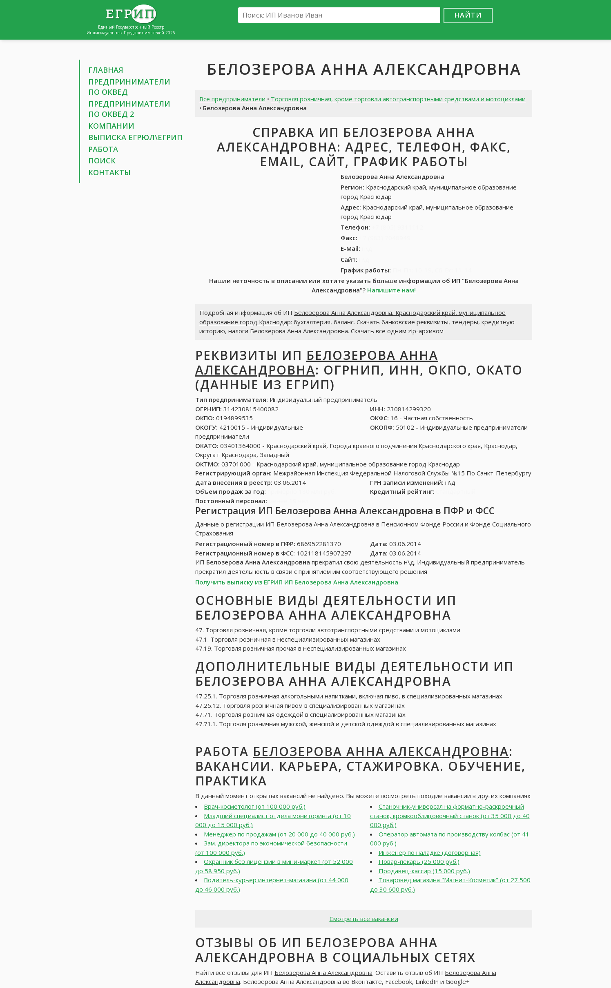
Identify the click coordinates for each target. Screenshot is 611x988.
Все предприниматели (232, 99)
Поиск (102, 160)
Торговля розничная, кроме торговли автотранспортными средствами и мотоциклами (398, 99)
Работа (103, 149)
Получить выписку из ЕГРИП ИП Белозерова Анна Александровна (296, 582)
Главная (105, 70)
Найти (468, 15)
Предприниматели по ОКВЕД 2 (129, 109)
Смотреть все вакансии (364, 918)
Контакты (109, 172)
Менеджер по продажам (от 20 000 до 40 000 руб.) (279, 834)
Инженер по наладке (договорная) (430, 852)
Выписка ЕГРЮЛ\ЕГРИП (135, 137)
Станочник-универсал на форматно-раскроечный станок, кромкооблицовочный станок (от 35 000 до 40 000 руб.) (450, 815)
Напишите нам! (391, 290)
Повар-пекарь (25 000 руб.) (419, 861)
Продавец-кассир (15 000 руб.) (424, 871)
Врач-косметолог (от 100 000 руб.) (255, 806)
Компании (111, 126)
